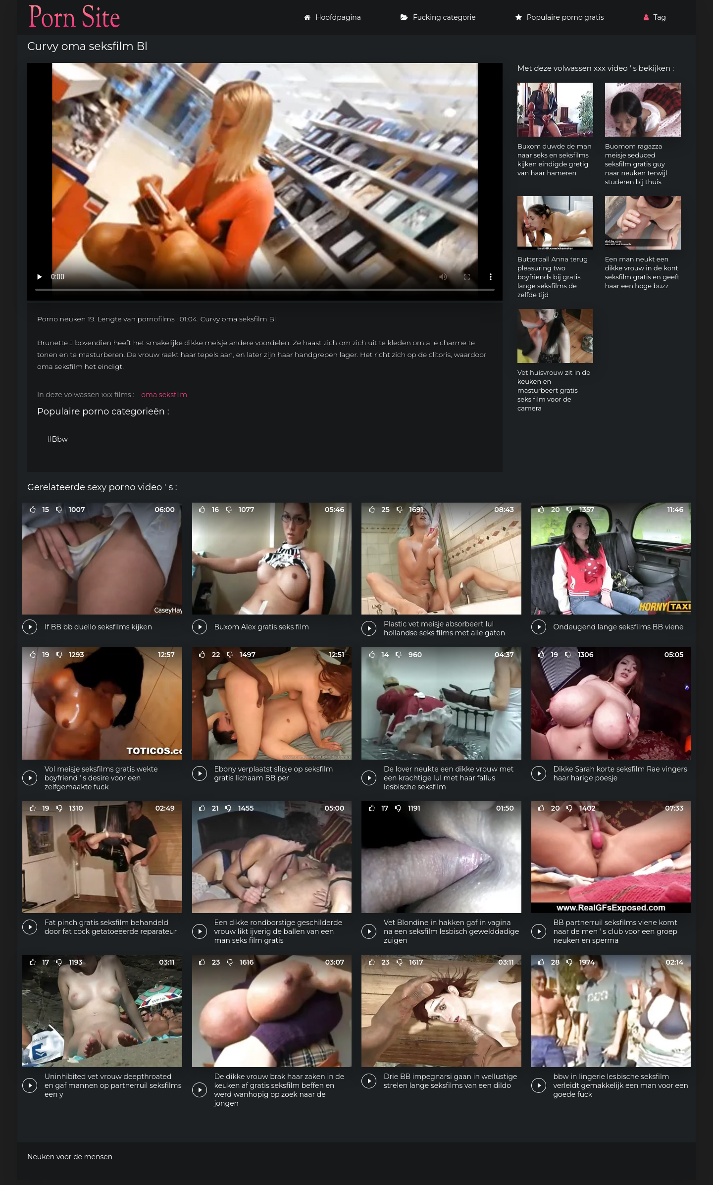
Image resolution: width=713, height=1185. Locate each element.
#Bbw (57, 439)
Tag (655, 17)
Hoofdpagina (332, 17)
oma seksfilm (164, 394)
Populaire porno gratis (559, 17)
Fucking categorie (438, 17)
